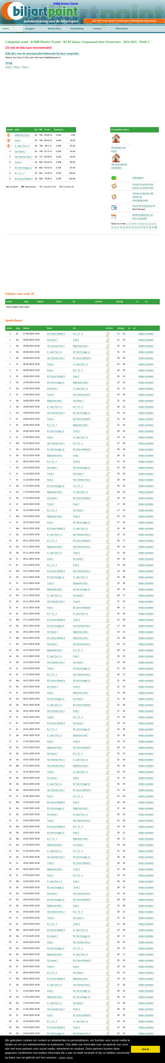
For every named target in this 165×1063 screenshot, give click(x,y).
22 (132, 227)
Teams (135, 206)
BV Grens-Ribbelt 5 (24, 178)
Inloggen (30, 28)
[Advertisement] (82, 93)
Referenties (122, 28)
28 (150, 227)
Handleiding (76, 28)
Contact (97, 28)
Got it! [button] (145, 1049)
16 (115, 227)
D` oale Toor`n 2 (22, 146)
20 (127, 227)
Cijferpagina (137, 177)
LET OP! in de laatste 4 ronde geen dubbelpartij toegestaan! (124, 20)
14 (155, 224)
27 (147, 227)
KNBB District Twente (65, 3)
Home (6, 28)
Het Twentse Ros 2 (23, 157)
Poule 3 (25, 67)
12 (149, 224)
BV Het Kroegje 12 (23, 168)
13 (152, 224)
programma (147, 206)
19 (124, 227)
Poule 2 (16, 67)
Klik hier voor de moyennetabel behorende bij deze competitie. (42, 53)
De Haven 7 (20, 151)
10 (143, 224)
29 (153, 227)
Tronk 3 (18, 162)
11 (146, 224)
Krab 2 (18, 140)
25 (141, 227)
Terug (8, 62)
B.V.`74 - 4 (19, 173)
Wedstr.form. (54, 28)
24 (138, 227)
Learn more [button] (66, 1057)
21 (130, 227)
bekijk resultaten (146, 334)
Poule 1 (8, 67)
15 (112, 227)
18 (121, 227)
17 (118, 227)
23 (135, 227)
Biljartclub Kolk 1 (22, 135)
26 (144, 227)
